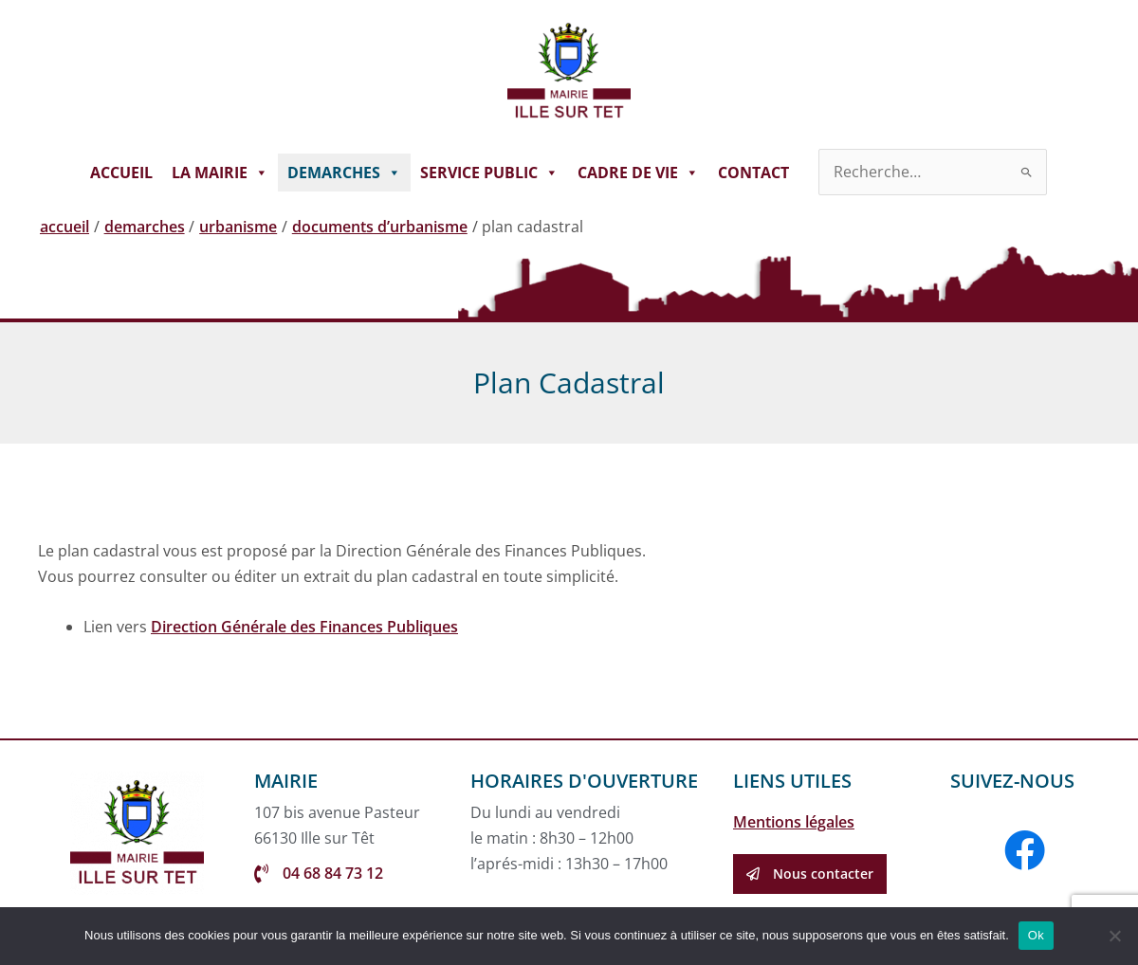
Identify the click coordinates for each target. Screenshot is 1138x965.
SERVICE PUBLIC (489, 172)
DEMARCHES (344, 172)
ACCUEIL (121, 172)
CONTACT (753, 172)
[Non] (1114, 935)
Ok (1036, 935)
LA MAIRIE (220, 172)
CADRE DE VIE (638, 172)
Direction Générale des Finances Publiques (304, 626)
